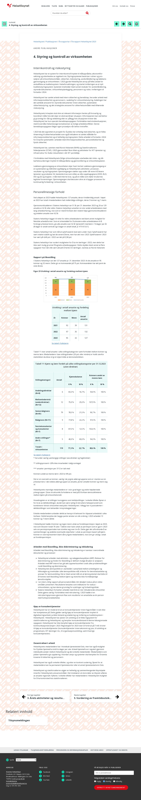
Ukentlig (107, 781)
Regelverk (45, 6)
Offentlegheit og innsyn (116, 750)
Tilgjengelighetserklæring (42, 750)
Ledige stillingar (21, 750)
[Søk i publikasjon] (130, 24)
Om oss (115, 6)
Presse (132, 6)
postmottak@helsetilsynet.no (16, 783)
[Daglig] (95, 781)
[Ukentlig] (104, 781)
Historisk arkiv (97, 750)
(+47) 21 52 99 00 (18, 779)
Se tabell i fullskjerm (60, 343)
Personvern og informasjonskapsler (72, 750)
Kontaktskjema (11, 781)
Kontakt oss (124, 6)
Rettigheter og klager (74, 6)
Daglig (97, 781)
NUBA (61, 6)
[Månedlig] (114, 781)
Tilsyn (54, 6)
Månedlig (117, 781)
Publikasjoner (92, 6)
